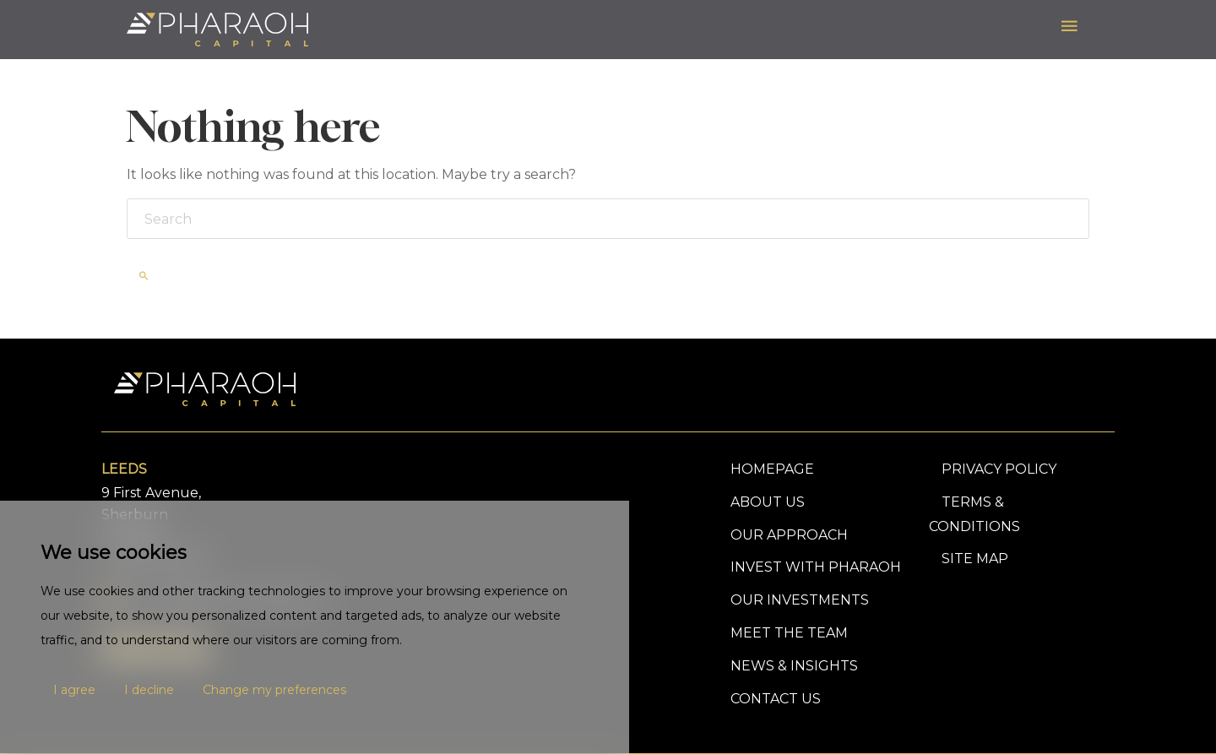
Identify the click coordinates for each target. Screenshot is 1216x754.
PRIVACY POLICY (999, 469)
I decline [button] (149, 689)
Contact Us (775, 699)
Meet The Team (789, 633)
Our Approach (789, 535)
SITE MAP (975, 559)
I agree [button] (74, 689)
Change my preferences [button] (274, 689)
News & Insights (794, 666)
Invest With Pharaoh (815, 567)
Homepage (772, 469)
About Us (767, 502)
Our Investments (799, 600)
